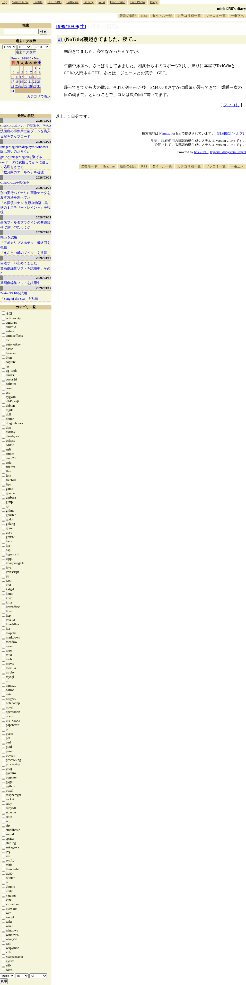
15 (34, 77)
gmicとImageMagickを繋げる (21, 157)
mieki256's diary (231, 8)
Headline (108, 166)
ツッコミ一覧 (216, 15)
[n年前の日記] (102, 26)
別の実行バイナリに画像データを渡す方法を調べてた (25, 195)
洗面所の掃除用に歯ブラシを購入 (25, 131)
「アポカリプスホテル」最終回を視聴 (25, 245)
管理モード (89, 166)
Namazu (164, 133)
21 (30, 81)
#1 (60, 39)
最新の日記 (128, 15)
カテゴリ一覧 (26, 307)
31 (12, 91)
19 (21, 81)
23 (39, 81)
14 (30, 77)
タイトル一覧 (162, 15)
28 (30, 86)
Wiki (102, 2)
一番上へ (237, 166)
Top (4, 2)
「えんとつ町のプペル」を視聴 (23, 253)
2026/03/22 (43, 188)
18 (17, 81)
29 (34, 86)
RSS (144, 15)
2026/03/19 (43, 258)
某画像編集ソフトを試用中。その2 (25, 271)
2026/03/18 (43, 278)
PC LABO (55, 2)
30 (39, 86)
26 (21, 86)
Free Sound (118, 2)
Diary (153, 2)
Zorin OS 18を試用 (13, 293)
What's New (20, 2)
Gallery (89, 2)
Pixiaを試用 (8, 237)
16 (39, 77)
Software (72, 2)
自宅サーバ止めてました (18, 263)
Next (37, 58)
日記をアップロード (15, 136)
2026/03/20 (43, 232)
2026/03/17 (43, 288)
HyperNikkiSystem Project (228, 152)
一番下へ (237, 15)
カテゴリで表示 (38, 96)
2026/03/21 (43, 217)
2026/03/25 (43, 120)
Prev (14, 58)
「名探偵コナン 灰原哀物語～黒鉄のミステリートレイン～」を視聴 (25, 207)
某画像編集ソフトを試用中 (20, 283)
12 (21, 77)
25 (17, 86)
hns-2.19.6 (201, 152)
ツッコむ (231, 105)
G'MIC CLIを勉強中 (14, 182)
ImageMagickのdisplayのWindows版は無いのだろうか (24, 149)
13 (26, 77)
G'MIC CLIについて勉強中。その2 (25, 126)
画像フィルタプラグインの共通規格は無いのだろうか (25, 224)
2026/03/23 (43, 177)
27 (26, 86)
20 (26, 81)
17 (12, 81)
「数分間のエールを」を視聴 (22, 172)
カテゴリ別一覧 (189, 15)
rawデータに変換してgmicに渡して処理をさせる (24, 164)
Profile (37, 2)
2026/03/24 (43, 142)
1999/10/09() (71, 26)
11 (17, 77)
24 (12, 86)
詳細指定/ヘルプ (230, 133)
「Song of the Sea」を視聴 (19, 298)
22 (34, 81)
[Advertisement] (208, 205)
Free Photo (137, 2)
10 (12, 77)
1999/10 (25, 58)
